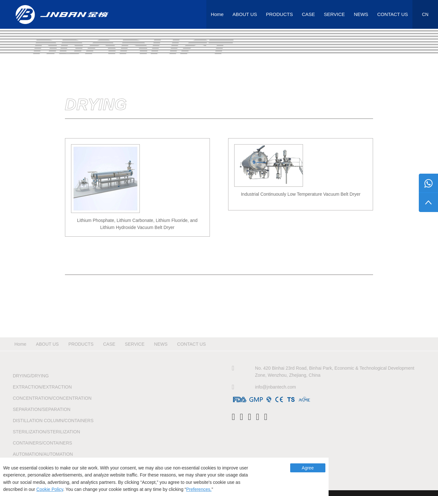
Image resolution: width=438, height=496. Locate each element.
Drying (31, 375)
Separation (41, 409)
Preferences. (198, 489)
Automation (43, 454)
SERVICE (334, 14)
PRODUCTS (279, 14)
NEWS (361, 14)
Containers (42, 442)
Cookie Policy (49, 489)
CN (425, 14)
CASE (308, 14)
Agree (308, 467)
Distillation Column (53, 420)
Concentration (52, 398)
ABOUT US (245, 14)
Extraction (42, 387)
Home (217, 14)
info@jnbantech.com (275, 387)
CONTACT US (392, 14)
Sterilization (46, 431)
